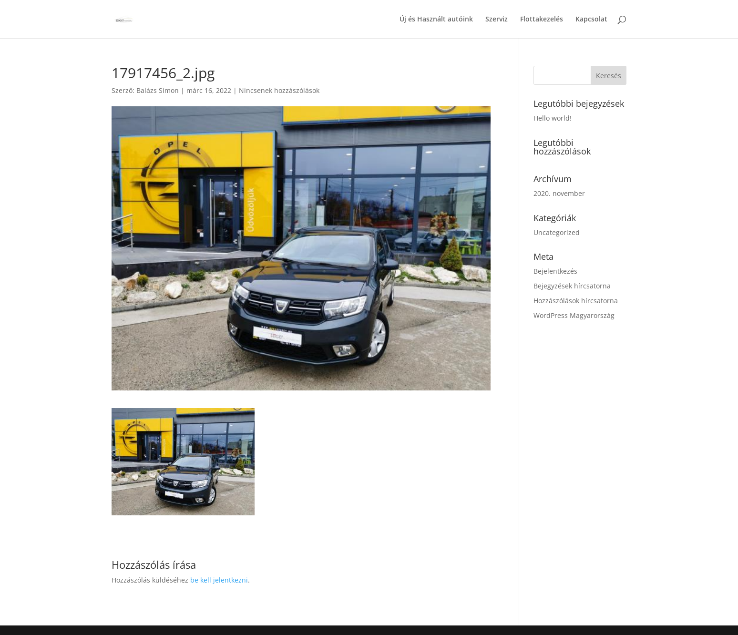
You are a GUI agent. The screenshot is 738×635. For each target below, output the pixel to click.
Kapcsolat (591, 19)
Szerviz (496, 19)
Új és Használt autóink (436, 19)
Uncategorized (556, 232)
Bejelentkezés (555, 271)
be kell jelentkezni (219, 579)
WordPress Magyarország (574, 315)
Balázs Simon (157, 90)
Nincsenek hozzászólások (279, 90)
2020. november (559, 193)
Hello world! (552, 118)
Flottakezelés (541, 19)
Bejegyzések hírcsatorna (572, 285)
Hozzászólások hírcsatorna (575, 300)
